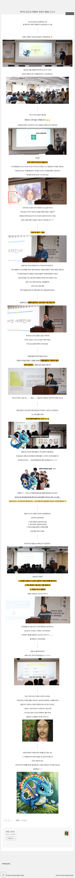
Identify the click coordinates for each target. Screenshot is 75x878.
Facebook (13, 875)
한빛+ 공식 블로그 (11, 834)
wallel (72, 875)
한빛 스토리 (10, 832)
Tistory (62, 875)
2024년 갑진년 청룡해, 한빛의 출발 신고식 (37, 12)
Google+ (22, 875)
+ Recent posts (6, 864)
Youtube (18, 875)
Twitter (9, 875)
